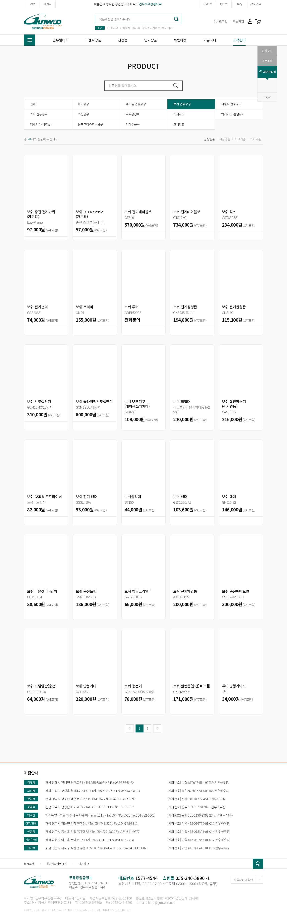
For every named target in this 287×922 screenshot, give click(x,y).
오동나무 (113, 28)
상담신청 (207, 4)
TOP (267, 97)
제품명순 (224, 139)
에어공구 (83, 104)
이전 (130, 728)
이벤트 (47, 4)
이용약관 (84, 864)
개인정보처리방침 (56, 864)
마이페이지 (250, 21)
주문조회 (267, 61)
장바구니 (259, 21)
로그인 (223, 21)
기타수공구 (133, 124)
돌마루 (136, 28)
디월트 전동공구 (231, 104)
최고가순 (240, 139)
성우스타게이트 (151, 28)
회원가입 (238, 21)
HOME (32, 4)
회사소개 (29, 864)
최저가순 (255, 139)
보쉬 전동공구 (182, 104)
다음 (157, 728)
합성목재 (125, 28)
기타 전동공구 (39, 114)
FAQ (239, 4)
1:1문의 (223, 4)
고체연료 (179, 124)
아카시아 (167, 28)
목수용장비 (133, 114)
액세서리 (179, 114)
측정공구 (83, 114)
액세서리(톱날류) (232, 114)
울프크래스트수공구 (90, 124)
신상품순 (209, 139)
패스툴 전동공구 (136, 104)
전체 (33, 104)
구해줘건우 (255, 4)
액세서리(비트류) (41, 124)
